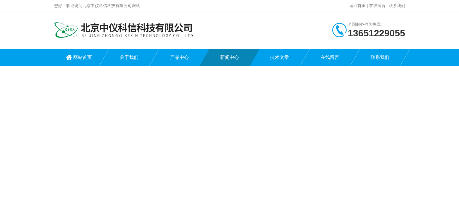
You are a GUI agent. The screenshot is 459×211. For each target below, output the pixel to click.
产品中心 (179, 57)
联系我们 (397, 5)
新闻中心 (229, 57)
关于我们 (129, 57)
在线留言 (377, 5)
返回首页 (357, 5)
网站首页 (82, 57)
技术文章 (279, 57)
